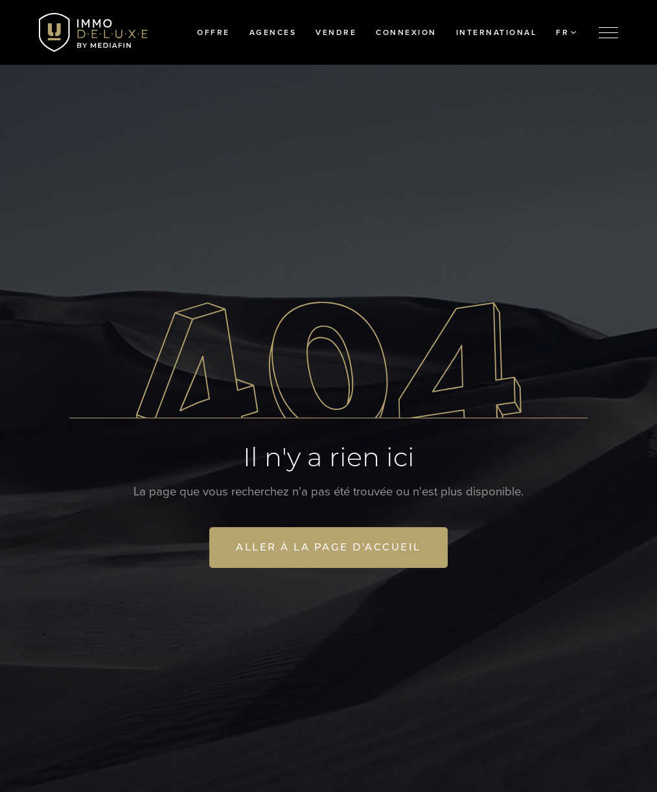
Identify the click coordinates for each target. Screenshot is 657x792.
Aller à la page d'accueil (328, 547)
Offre (213, 32)
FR (566, 32)
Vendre (336, 32)
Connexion (406, 32)
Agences (273, 32)
